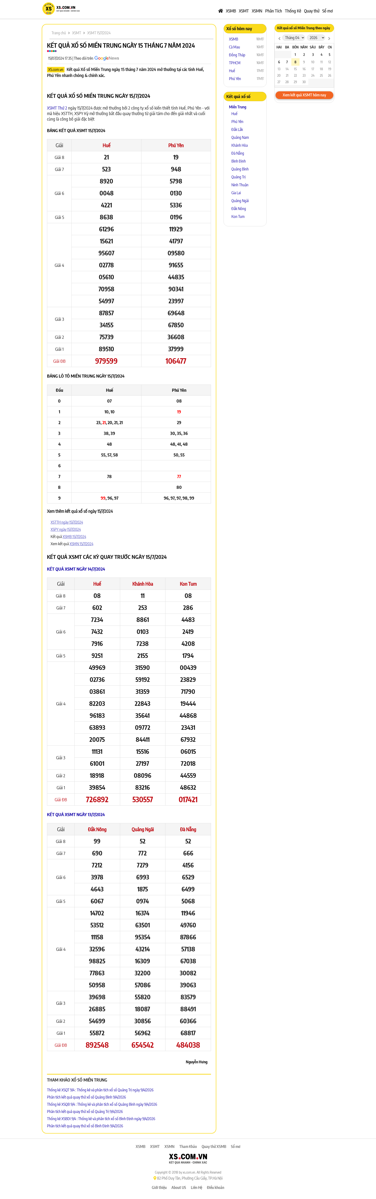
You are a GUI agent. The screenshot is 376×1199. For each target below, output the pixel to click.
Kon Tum (188, 584)
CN (330, 47)
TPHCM (235, 63)
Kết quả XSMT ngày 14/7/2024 (76, 569)
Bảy (321, 47)
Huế (106, 145)
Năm (303, 47)
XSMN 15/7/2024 (81, 543)
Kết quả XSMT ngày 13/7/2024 (76, 814)
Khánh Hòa (142, 584)
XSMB (231, 10)
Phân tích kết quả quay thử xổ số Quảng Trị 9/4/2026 (85, 1111)
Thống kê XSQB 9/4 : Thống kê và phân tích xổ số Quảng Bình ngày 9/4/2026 (102, 1104)
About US (178, 1187)
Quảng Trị (238, 177)
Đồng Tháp (237, 55)
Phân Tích (273, 10)
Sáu (313, 47)
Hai (279, 47)
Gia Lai (236, 192)
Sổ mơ (327, 10)
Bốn (295, 47)
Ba (287, 47)
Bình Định (238, 161)
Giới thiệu (159, 1187)
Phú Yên (176, 145)
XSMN (257, 10)
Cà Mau (234, 47)
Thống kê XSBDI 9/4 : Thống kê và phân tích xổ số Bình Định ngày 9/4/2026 (101, 1118)
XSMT (244, 10)
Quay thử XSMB (214, 1146)
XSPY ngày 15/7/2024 (66, 529)
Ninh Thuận (239, 184)
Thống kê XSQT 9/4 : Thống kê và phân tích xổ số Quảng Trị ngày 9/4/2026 (100, 1090)
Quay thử (311, 10)
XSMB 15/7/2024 (74, 536)
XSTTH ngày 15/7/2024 (67, 522)
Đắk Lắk (237, 129)
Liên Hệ (196, 1187)
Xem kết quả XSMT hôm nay (304, 95)
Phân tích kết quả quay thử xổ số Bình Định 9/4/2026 (85, 1125)
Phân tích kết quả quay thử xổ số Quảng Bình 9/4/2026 (86, 1097)
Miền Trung (237, 107)
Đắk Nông (97, 829)
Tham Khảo (188, 1146)
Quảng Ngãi (143, 829)
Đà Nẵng (188, 829)
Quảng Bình (240, 169)
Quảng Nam (240, 137)
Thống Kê (293, 10)
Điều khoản (215, 1187)
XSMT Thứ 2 (57, 108)
